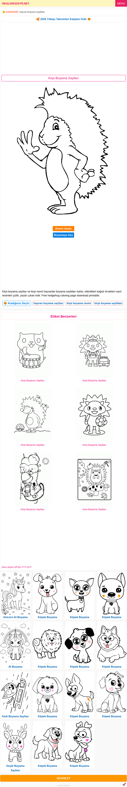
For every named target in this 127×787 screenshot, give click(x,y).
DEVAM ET (63, 778)
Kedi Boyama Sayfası (15, 716)
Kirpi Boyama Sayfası (32, 380)
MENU (121, 3)
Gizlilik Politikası (63, 786)
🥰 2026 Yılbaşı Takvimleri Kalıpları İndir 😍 (63, 19)
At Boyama (15, 666)
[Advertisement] (63, 48)
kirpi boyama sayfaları (108, 303)
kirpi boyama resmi (79, 303)
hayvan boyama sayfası (48, 303)
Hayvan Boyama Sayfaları (32, 12)
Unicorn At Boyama (15, 617)
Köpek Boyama (47, 617)
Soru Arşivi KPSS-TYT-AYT (17, 567)
